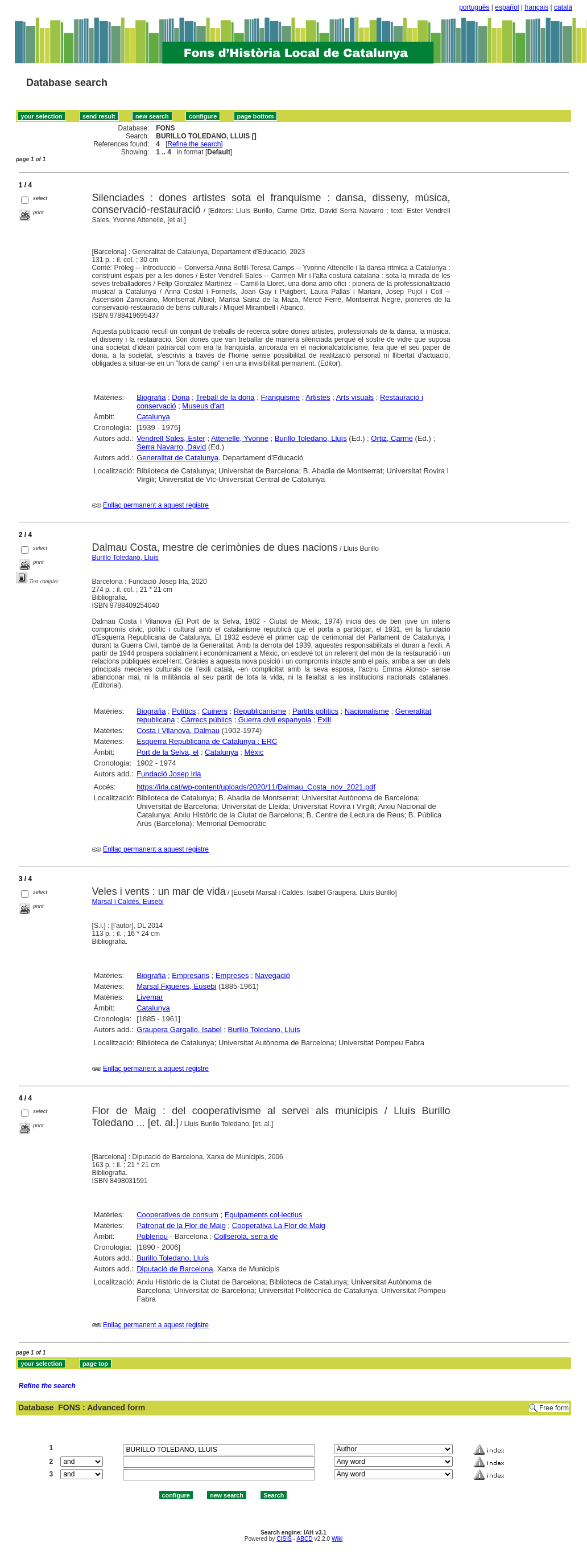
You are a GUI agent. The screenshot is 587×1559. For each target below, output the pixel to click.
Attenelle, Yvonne (239, 438)
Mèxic (254, 752)
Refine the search (194, 144)
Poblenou (152, 1236)
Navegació (272, 975)
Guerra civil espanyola (275, 719)
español (507, 7)
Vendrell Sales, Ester (171, 438)
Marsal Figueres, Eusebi (176, 986)
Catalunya (153, 416)
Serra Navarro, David (171, 447)
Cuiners (215, 711)
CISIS (284, 1539)
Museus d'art (203, 406)
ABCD (304, 1539)
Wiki (337, 1539)
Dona (180, 397)
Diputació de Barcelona (175, 1269)
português (474, 7)
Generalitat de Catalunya (177, 457)
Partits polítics (315, 711)
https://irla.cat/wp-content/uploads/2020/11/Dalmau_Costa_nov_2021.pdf (256, 787)
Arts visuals (355, 397)
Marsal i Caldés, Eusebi (128, 902)
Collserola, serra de (246, 1236)
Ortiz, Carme (392, 438)
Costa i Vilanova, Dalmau (178, 730)
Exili (324, 719)
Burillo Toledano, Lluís (311, 438)
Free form (554, 1408)
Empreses (232, 975)
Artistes (317, 397)
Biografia (151, 397)
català (563, 7)
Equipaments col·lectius (264, 1214)
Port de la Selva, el (168, 752)
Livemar (150, 997)
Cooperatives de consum (177, 1214)
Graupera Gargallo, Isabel (179, 1029)
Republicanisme (260, 711)
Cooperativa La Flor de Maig (278, 1225)
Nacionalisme (367, 711)
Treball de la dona (225, 397)
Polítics (184, 711)
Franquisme (280, 397)
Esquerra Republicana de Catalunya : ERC (207, 741)
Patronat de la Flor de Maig (181, 1225)
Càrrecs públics (206, 719)
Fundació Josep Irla (169, 774)
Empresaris (190, 975)
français (536, 7)
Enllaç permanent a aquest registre (156, 505)
